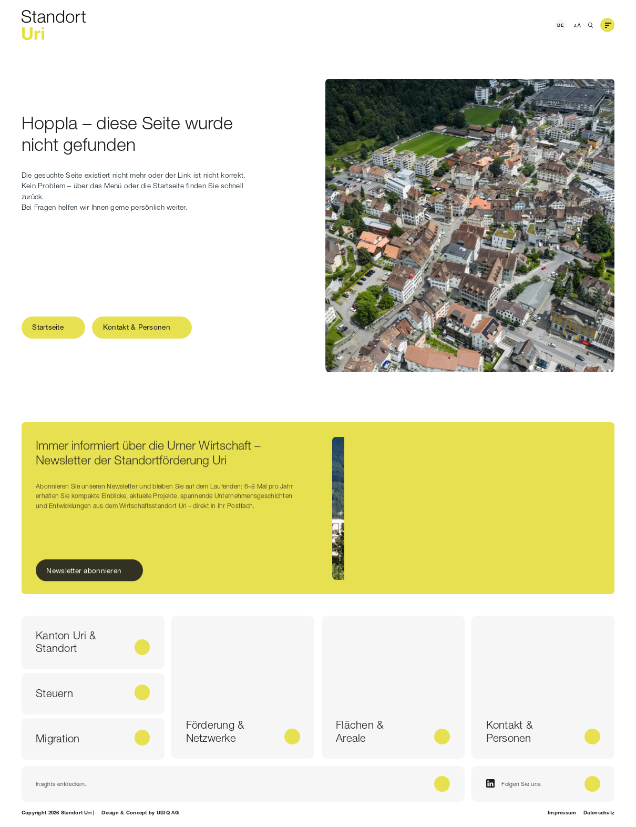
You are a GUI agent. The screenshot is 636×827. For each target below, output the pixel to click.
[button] (607, 25)
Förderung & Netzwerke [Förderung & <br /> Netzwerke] (215, 731)
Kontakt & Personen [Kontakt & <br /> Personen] (509, 731)
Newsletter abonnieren (84, 572)
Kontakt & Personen (136, 327)
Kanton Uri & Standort (66, 642)
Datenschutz (598, 812)
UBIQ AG (168, 812)
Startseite (48, 327)
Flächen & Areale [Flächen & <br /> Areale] (359, 731)
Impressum (562, 812)
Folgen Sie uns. (514, 783)
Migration (57, 738)
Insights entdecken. (61, 784)
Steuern (54, 693)
